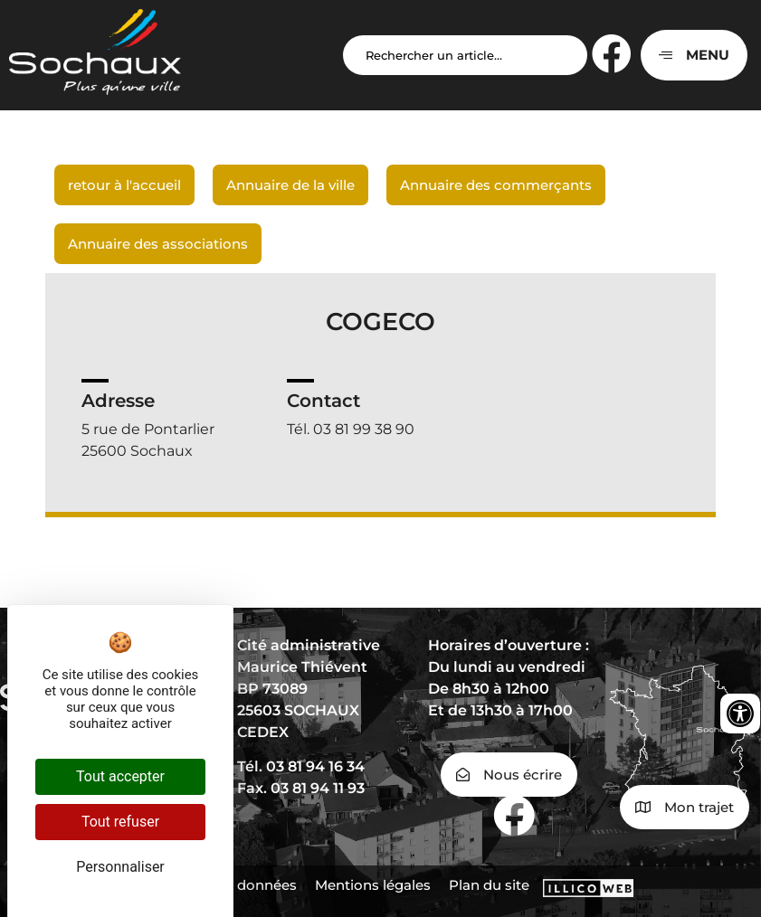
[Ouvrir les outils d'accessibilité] (740, 713)
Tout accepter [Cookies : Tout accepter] (120, 776)
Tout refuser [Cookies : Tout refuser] (120, 821)
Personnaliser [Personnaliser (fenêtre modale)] (120, 866)
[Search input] (465, 55)
